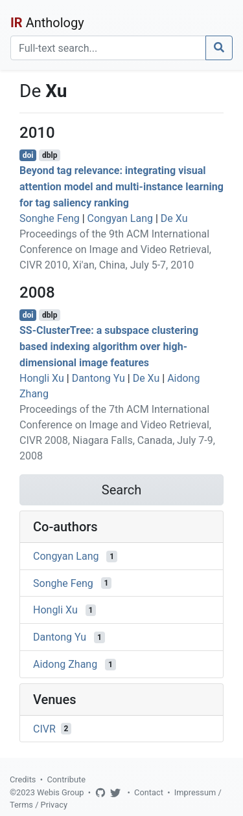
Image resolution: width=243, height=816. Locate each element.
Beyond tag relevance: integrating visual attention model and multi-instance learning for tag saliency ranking (121, 186)
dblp (49, 155)
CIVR (44, 728)
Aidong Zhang (65, 664)
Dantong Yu (98, 378)
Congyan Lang (120, 218)
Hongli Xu (41, 378)
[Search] (108, 48)
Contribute (66, 779)
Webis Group (60, 792)
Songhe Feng (49, 218)
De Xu (174, 218)
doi (28, 155)
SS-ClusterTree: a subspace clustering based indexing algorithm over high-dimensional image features (108, 346)
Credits (23, 779)
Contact (148, 792)
